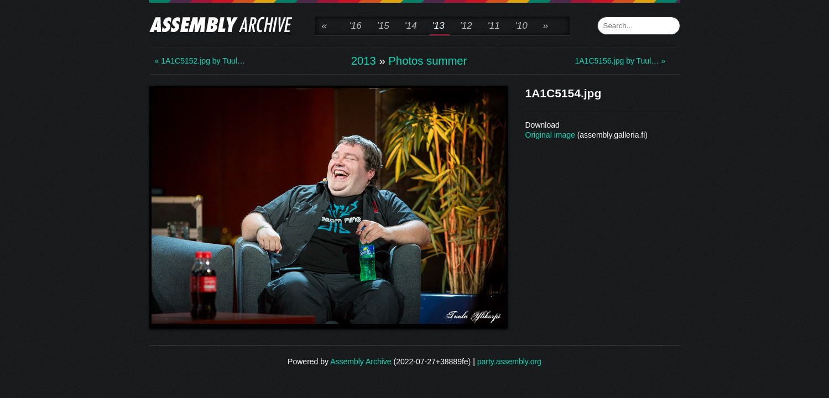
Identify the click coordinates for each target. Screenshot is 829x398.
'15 (383, 25)
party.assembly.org (509, 361)
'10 (521, 25)
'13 (438, 25)
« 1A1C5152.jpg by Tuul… (199, 60)
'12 (466, 25)
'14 (411, 25)
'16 (356, 25)
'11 (494, 25)
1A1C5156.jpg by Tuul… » (619, 60)
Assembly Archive (360, 361)
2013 (363, 61)
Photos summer (427, 61)
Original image (550, 134)
